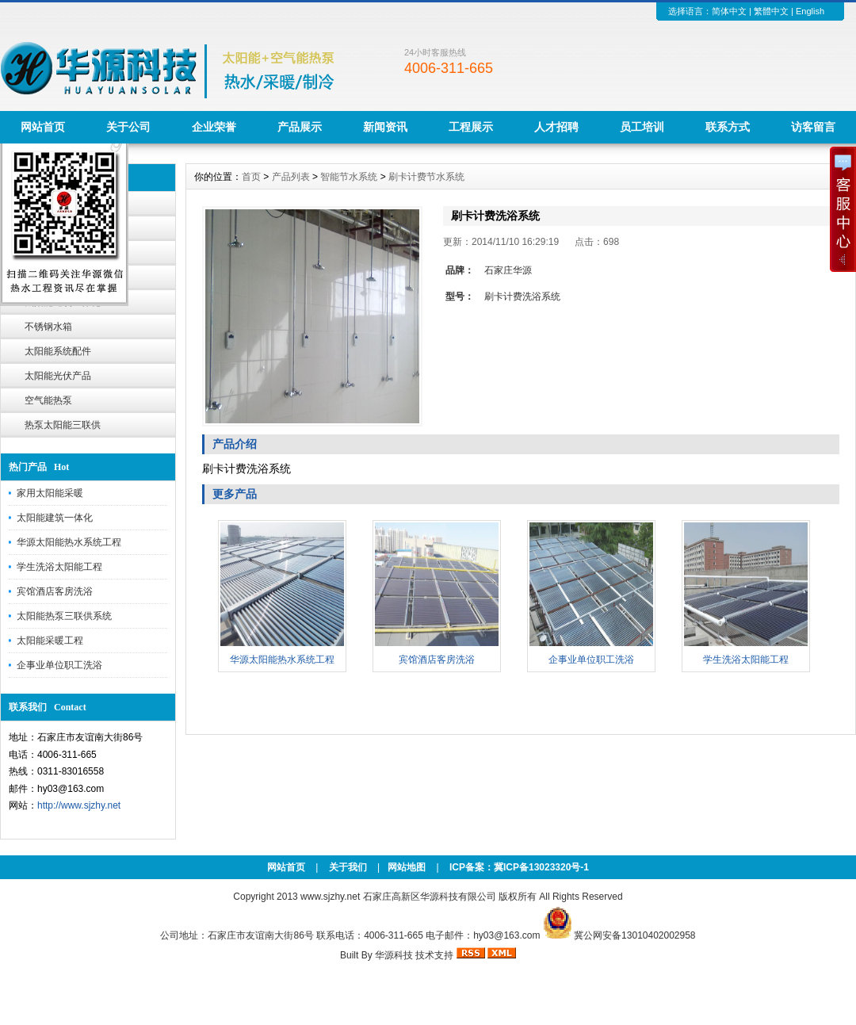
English (810, 11)
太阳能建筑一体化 (55, 517)
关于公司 (128, 126)
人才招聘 (556, 126)
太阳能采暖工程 (50, 640)
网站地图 (407, 867)
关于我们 (348, 867)
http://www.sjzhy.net (78, 805)
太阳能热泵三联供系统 (64, 616)
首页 (251, 176)
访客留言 (813, 126)
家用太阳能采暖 (50, 493)
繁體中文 (771, 11)
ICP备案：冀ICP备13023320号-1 (518, 867)
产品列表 (291, 176)
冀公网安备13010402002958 (634, 935)
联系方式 (727, 126)
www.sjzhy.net (330, 896)
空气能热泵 (48, 400)
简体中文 (729, 11)
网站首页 (43, 126)
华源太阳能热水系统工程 (69, 542)
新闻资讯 (385, 126)
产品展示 (299, 126)
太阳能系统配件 (58, 351)
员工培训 (642, 126)
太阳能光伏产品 (58, 375)
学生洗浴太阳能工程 (59, 566)
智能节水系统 (348, 176)
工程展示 (471, 126)
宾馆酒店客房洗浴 (55, 591)
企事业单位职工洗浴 (59, 665)
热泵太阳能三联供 (63, 424)
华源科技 (394, 955)
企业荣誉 (214, 126)
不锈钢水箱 (48, 326)
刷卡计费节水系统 (426, 176)
